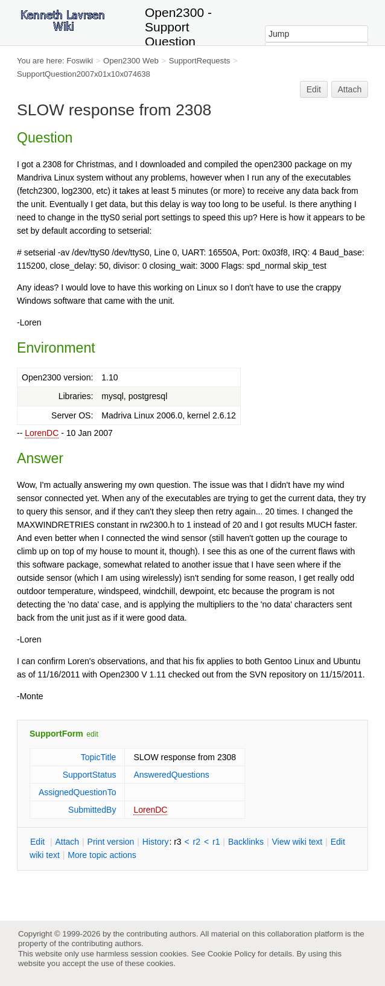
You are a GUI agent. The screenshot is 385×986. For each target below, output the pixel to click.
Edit (314, 89)
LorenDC (42, 433)
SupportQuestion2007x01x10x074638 (83, 73)
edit (92, 734)
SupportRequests (200, 60)
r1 (216, 842)
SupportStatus (89, 775)
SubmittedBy (92, 810)
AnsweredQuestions (171, 775)
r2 (196, 842)
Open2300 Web (131, 60)
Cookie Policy (232, 953)
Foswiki (79, 60)
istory (155, 842)
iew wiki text (297, 842)
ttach (67, 842)
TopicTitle (98, 757)
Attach (350, 89)
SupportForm (56, 733)
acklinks (246, 842)
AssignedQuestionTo (77, 792)
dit (38, 842)
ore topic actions (102, 855)
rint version (111, 842)
